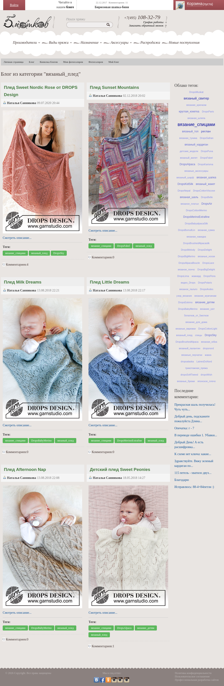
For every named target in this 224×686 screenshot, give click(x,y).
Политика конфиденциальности (193, 673)
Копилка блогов (49, 62)
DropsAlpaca (124, 628)
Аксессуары (119, 42)
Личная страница (14, 62)
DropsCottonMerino (196, 210)
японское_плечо (206, 381)
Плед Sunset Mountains (114, 87)
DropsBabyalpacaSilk (196, 223)
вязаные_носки (206, 256)
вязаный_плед (39, 253)
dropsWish (206, 374)
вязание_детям (145, 628)
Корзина (203, 3)
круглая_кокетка (189, 111)
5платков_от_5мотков (196, 315)
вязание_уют (207, 309)
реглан (206, 131)
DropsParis (208, 111)
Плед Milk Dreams (22, 282)
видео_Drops (188, 282)
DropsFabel (123, 245)
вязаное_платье (190, 203)
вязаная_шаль (189, 197)
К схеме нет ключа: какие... (193, 454)
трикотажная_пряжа (196, 368)
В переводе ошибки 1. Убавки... (196, 435)
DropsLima (183, 276)
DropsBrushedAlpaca (187, 341)
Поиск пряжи (75, 19)
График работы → (155, 22)
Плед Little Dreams (109, 282)
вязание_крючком (196, 105)
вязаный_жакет (205, 184)
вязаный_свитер (196, 98)
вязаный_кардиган (196, 144)
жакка (208, 355)
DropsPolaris (205, 282)
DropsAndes (206, 289)
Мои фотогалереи (73, 62)
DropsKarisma (205, 164)
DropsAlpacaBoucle (189, 263)
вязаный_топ (190, 131)
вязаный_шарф (185, 177)
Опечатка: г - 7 (184, 428)
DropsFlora (209, 276)
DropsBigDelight (206, 269)
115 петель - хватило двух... (193, 473)
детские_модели (189, 151)
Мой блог (113, 62)
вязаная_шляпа (196, 118)
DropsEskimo (185, 302)
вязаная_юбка (209, 341)
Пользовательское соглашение (192, 676)
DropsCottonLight (207, 328)
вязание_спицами (15, 253)
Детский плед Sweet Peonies (120, 469)
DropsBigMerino (186, 256)
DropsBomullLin (186, 230)
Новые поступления (184, 42)
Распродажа (150, 42)
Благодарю (182, 480)
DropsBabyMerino (41, 440)
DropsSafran (206, 138)
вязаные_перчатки (191, 355)
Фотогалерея (96, 62)
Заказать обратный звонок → (148, 25)
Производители (25, 42)
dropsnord (208, 348)
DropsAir (207, 203)
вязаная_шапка (206, 177)
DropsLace (208, 263)
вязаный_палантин (189, 348)
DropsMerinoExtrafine (129, 440)
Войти (14, 5)
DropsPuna (207, 151)
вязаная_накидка (196, 236)
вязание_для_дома (196, 322)
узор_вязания (184, 295)
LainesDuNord (204, 361)
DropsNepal (184, 190)
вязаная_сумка (206, 230)
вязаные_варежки (186, 328)
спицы (198, 335)
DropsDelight (205, 249)
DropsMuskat (196, 92)
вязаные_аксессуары (196, 171)
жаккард (196, 276)
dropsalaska (187, 361)
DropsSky (58, 253)
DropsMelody (188, 249)
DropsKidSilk (185, 184)
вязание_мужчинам (205, 295)
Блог (31, 62)
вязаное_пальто (188, 289)
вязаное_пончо (186, 269)
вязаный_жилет (188, 157)
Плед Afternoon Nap (25, 469)
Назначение (89, 42)
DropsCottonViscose (204, 190)
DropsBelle (207, 197)
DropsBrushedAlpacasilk (196, 243)
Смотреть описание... (17, 238)
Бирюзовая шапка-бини (112, 7)
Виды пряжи (59, 42)
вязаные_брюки (186, 381)
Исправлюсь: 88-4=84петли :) (194, 487)
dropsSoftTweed (189, 374)
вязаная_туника (188, 138)
